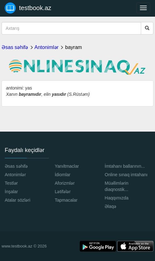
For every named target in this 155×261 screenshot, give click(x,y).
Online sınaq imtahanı (126, 174)
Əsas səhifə (15, 47)
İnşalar (11, 191)
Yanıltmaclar (67, 166)
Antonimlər (46, 47)
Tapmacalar (66, 200)
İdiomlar (63, 174)
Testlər (11, 183)
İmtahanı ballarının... (125, 166)
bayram (73, 47)
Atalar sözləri (17, 200)
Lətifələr (63, 191)
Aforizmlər (65, 183)
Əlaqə (110, 206)
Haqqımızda (116, 197)
